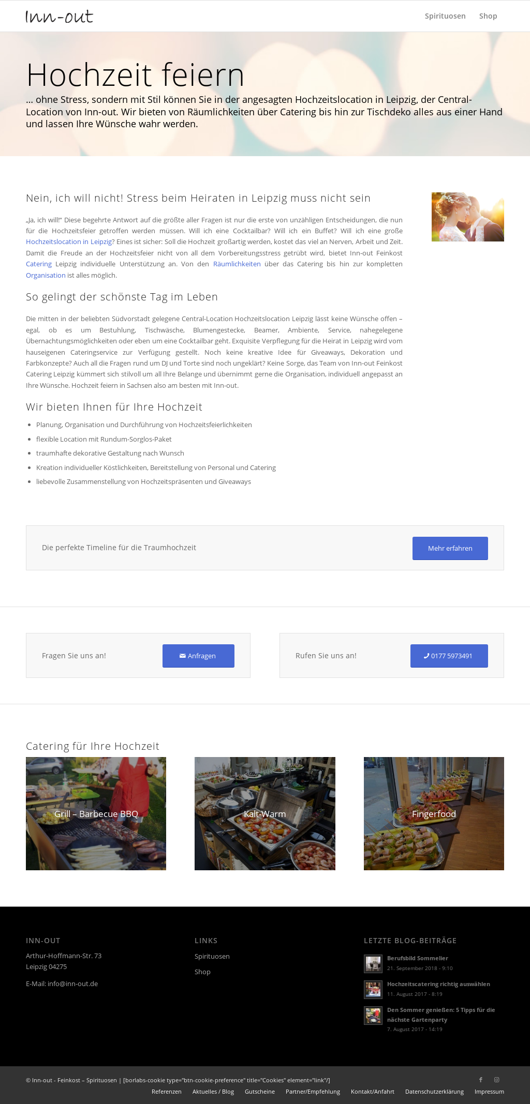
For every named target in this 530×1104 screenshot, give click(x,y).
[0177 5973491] (449, 656)
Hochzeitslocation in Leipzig (69, 241)
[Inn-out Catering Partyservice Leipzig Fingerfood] (434, 813)
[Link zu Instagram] (496, 1079)
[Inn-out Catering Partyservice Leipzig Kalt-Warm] (265, 813)
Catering (39, 263)
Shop (203, 971)
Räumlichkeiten (237, 263)
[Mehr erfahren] (450, 548)
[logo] (60, 16)
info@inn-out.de (73, 983)
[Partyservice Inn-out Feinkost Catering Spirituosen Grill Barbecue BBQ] (96, 813)
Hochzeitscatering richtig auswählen (438, 984)
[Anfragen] (198, 656)
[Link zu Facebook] (481, 1079)
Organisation (46, 275)
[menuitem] (445, 16)
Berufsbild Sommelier (417, 958)
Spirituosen (212, 956)
